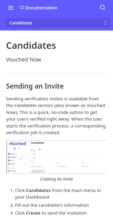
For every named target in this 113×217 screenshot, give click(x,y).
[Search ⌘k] (102, 7)
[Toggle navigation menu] (10, 7)
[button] (56, 161)
